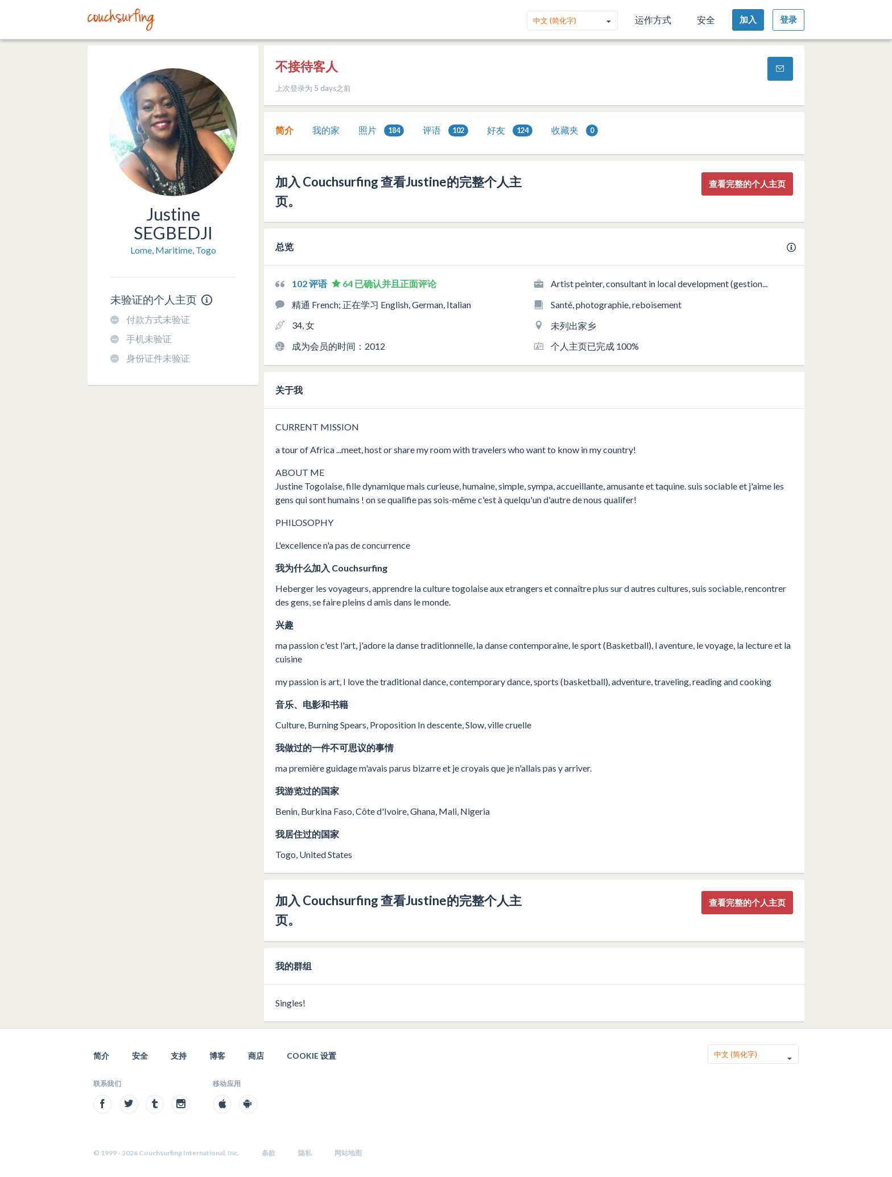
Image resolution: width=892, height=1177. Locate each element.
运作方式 (653, 19)
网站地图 (348, 1153)
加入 (748, 19)
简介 (284, 130)
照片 (381, 130)
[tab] (284, 130)
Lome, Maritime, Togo (173, 249)
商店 (256, 1055)
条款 (268, 1153)
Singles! (290, 1002)
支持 (179, 1055)
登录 (788, 19)
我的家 (326, 130)
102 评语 (310, 283)
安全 (706, 19)
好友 (509, 130)
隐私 (305, 1153)
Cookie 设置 (311, 1055)
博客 (217, 1055)
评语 (445, 130)
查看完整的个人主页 (747, 184)
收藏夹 (574, 130)
